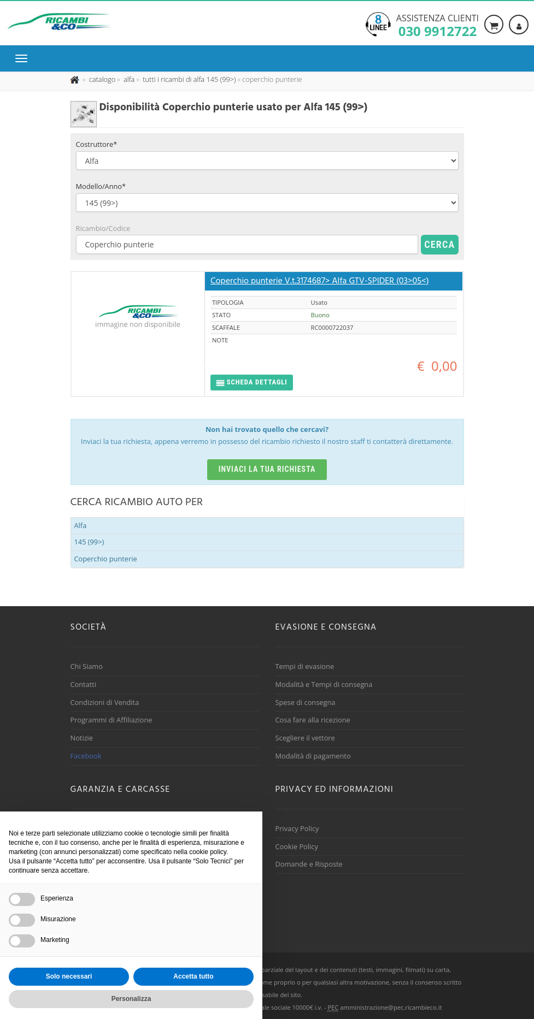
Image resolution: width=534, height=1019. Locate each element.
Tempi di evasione (305, 666)
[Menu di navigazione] (24, 58)
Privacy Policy (297, 828)
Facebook (86, 756)
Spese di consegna (305, 702)
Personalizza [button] (131, 999)
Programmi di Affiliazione (111, 720)
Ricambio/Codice (103, 228)
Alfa (80, 525)
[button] (251, 382)
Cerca (439, 244)
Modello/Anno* (101, 186)
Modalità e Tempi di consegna (324, 684)
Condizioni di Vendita (105, 702)
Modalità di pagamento (313, 756)
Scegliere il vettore (305, 738)
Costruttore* (97, 144)
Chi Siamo (87, 666)
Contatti (84, 684)
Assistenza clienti (437, 24)
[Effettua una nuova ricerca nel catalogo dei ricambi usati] (101, 79)
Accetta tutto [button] (193, 976)
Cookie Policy (296, 846)
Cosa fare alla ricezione (312, 720)
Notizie (82, 738)
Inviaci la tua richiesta (267, 469)
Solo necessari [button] (69, 976)
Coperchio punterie (105, 559)
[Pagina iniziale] (76, 79)
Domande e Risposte (309, 864)
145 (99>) (89, 542)
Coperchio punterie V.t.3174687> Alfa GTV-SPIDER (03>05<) (319, 281)
